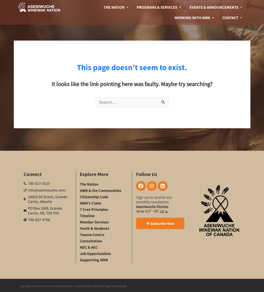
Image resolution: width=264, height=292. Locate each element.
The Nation (122, 7)
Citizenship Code (94, 195)
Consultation (91, 240)
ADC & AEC (89, 246)
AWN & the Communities (100, 189)
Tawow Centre (92, 233)
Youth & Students (94, 227)
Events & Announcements (217, 7)
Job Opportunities (95, 252)
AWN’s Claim (90, 202)
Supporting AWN (94, 258)
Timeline (87, 214)
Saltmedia (121, 285)
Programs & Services (162, 7)
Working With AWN (197, 17)
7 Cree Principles (94, 208)
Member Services (94, 221)
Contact (233, 17)
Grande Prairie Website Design (93, 285)
